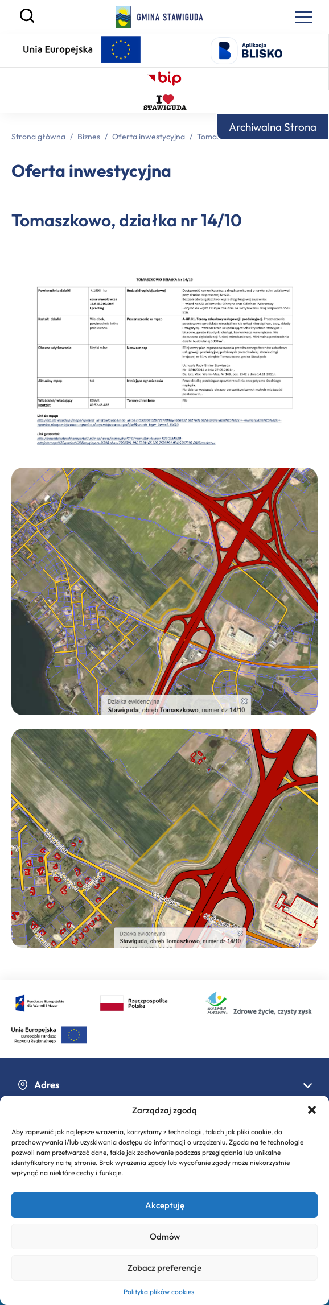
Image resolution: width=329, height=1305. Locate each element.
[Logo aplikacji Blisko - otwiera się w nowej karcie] (246, 50)
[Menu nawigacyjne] (304, 17)
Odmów (165, 1236)
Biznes (88, 136)
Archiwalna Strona (272, 127)
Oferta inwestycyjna (148, 136)
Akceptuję (164, 1205)
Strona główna (38, 136)
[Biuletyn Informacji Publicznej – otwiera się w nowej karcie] (164, 79)
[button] (312, 1110)
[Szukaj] (27, 20)
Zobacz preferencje (164, 1267)
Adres (164, 1085)
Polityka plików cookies (159, 1291)
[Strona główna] (160, 17)
